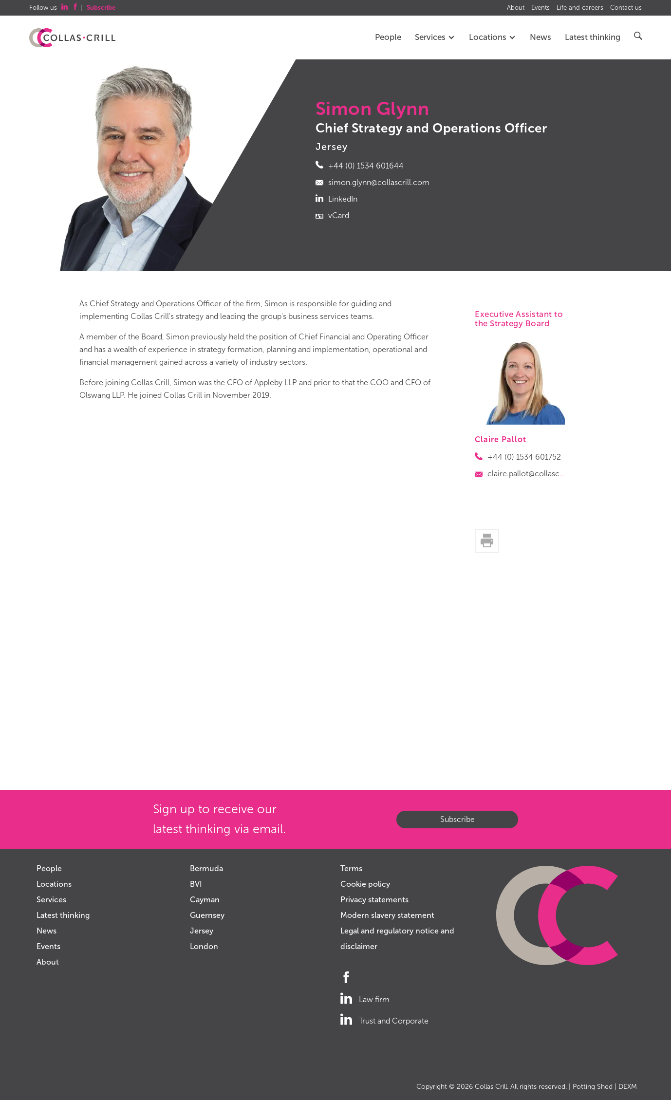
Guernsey (207, 915)
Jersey (201, 931)
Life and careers (580, 7)
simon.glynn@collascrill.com (378, 182)
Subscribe (457, 819)
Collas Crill (491, 1086)
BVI (196, 884)
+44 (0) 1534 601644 (366, 166)
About (515, 7)
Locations (492, 37)
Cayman (205, 899)
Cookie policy (365, 884)
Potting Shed (593, 1086)
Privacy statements (374, 899)
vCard (338, 215)
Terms (351, 868)
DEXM (627, 1086)
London (204, 946)
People (388, 37)
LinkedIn (342, 199)
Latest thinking (592, 37)
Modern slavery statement (387, 915)
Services (435, 37)
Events (540, 7)
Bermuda (206, 868)
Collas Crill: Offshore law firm (72, 38)
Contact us (626, 7)
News (540, 37)
